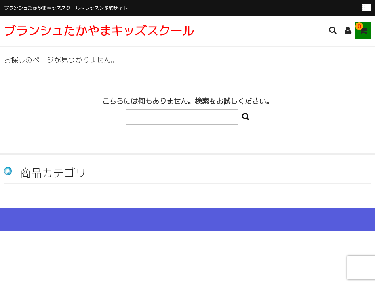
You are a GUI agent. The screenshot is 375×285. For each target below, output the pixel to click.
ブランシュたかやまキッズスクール (99, 31)
